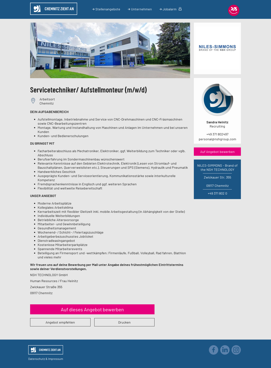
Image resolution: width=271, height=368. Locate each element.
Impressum (55, 358)
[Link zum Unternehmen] (217, 68)
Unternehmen (140, 9)
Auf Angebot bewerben (217, 152)
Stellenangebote (106, 9)
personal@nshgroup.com (217, 139)
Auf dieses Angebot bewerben (92, 309)
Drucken (124, 322)
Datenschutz (36, 358)
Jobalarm (170, 9)
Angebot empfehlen (60, 322)
